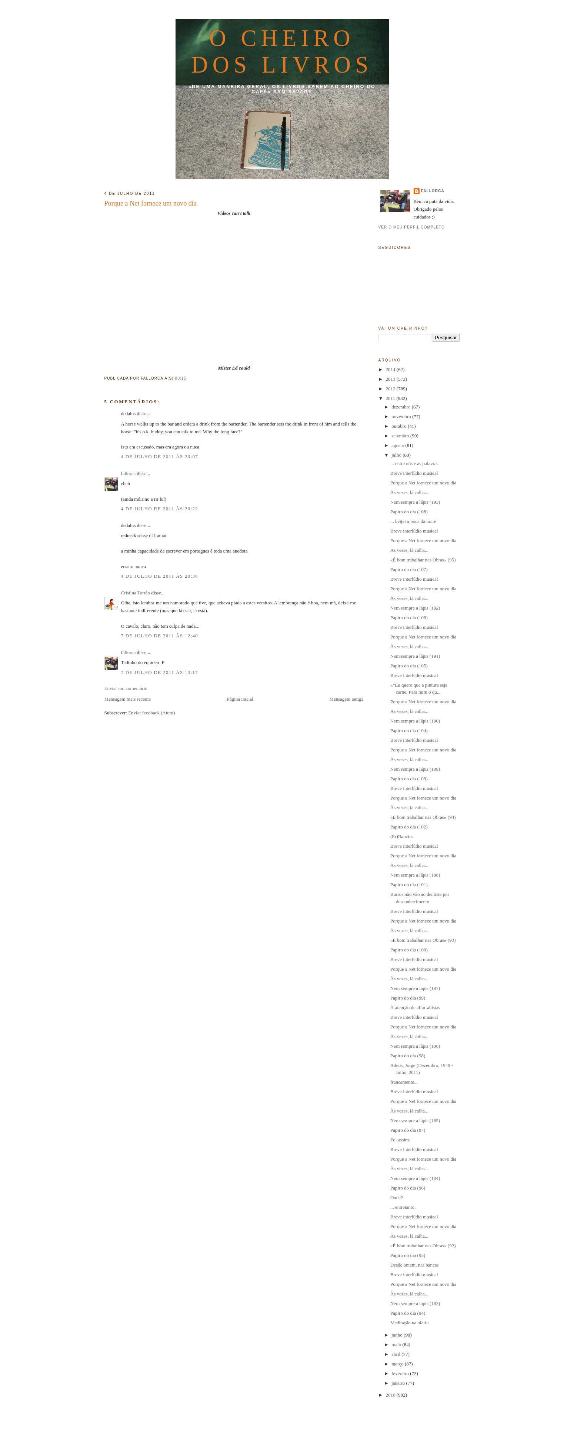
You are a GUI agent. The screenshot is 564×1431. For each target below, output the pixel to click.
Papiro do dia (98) (407, 1055)
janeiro (398, 1383)
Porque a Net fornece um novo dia (150, 203)
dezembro (401, 407)
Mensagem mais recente (127, 699)
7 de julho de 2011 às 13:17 (159, 672)
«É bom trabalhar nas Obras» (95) (423, 560)
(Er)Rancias (401, 836)
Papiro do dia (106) (409, 617)
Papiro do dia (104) (409, 730)
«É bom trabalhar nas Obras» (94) (423, 817)
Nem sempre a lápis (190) (415, 721)
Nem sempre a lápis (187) (415, 988)
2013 (391, 379)
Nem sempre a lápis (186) (415, 1046)
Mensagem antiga (346, 699)
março (398, 1364)
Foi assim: (400, 1140)
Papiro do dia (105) (409, 665)
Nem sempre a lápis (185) (415, 1120)
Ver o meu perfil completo (411, 227)
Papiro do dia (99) (407, 998)
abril (396, 1354)
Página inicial (240, 699)
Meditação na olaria (409, 1322)
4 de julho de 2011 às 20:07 (159, 456)
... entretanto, (403, 1207)
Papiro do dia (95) (407, 1255)
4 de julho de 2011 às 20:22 (159, 508)
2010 (391, 1395)
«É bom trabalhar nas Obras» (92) (423, 1245)
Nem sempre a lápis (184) (415, 1178)
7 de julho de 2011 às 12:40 (159, 635)
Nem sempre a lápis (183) (415, 1303)
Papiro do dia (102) (409, 827)
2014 (391, 369)
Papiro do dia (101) (409, 884)
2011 (391, 398)
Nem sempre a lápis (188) (415, 875)
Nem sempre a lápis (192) (415, 608)
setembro (400, 435)
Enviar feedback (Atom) (151, 713)
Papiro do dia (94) (407, 1313)
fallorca (128, 473)
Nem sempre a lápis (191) (415, 656)
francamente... (404, 1082)
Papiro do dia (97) (407, 1130)
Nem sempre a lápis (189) (415, 769)
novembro (401, 416)
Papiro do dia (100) (409, 950)
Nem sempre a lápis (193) (415, 502)
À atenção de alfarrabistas (415, 1007)
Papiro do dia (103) (409, 778)
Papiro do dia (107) (409, 569)
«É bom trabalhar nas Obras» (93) (423, 940)
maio (396, 1344)
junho (397, 1335)
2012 (391, 388)
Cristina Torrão (135, 593)
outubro (399, 426)
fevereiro (400, 1373)
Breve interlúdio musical (414, 473)
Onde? (396, 1197)
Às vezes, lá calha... (409, 492)
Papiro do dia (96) (407, 1188)
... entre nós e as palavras (414, 463)
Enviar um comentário (125, 688)
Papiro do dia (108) (409, 511)
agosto (398, 445)
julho (397, 455)
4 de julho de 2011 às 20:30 (159, 576)
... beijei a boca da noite (413, 521)
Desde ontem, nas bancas (414, 1265)
